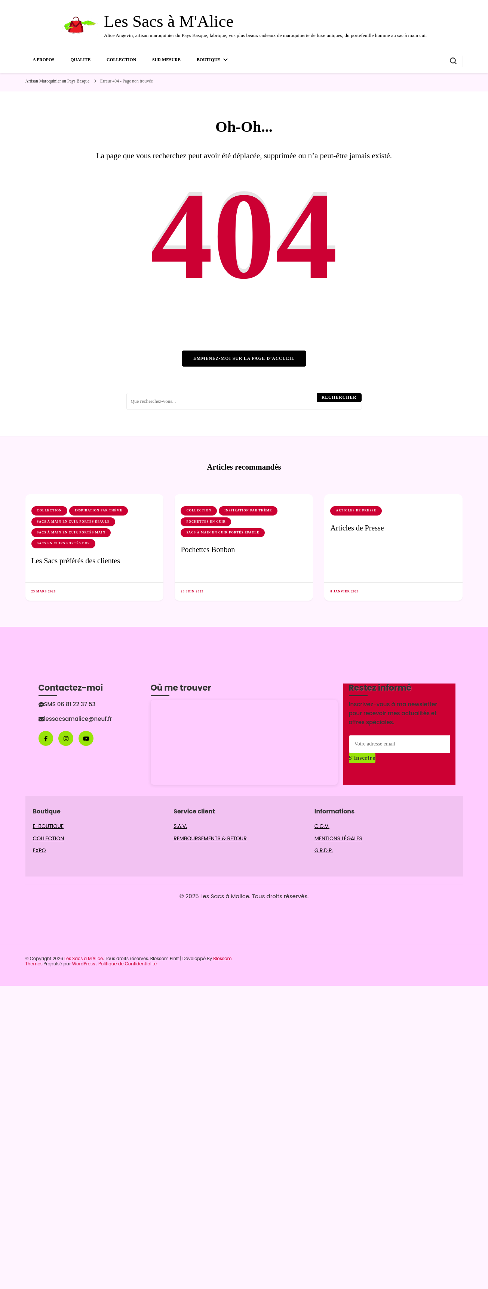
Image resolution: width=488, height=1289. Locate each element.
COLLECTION (121, 59)
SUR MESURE (166, 59)
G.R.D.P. (323, 850)
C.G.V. (321, 826)
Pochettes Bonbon (208, 549)
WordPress (83, 964)
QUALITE (80, 59)
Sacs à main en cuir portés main (71, 532)
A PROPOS (44, 59)
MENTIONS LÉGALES (338, 838)
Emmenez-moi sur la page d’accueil (244, 358)
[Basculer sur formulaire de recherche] (453, 60)
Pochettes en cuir (205, 521)
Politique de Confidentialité (127, 964)
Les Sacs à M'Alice (169, 21)
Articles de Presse (356, 510)
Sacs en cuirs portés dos (63, 543)
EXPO (39, 850)
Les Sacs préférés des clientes (75, 561)
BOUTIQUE (208, 59)
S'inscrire (362, 758)
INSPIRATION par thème (98, 510)
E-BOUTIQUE (48, 826)
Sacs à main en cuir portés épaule (73, 521)
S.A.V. (180, 826)
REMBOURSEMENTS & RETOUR (210, 838)
